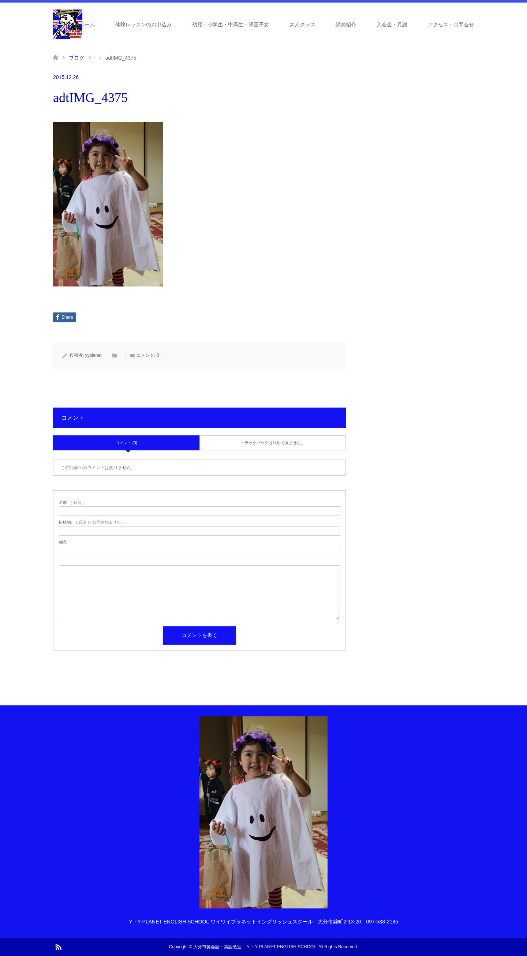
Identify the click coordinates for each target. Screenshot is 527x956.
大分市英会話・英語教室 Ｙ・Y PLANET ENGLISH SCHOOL (254, 946)
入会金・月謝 (392, 24)
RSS (58, 946)
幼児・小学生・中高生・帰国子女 (230, 24)
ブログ (76, 58)
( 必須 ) (71, 503)
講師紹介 (346, 24)
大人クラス (302, 24)
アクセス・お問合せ (451, 24)
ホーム (87, 24)
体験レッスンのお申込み (143, 24)
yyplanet (93, 355)
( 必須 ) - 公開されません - (91, 522)
